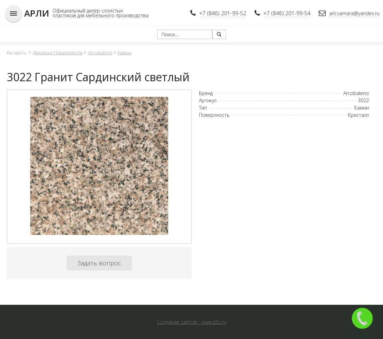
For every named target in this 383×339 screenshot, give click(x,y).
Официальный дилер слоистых (87, 10)
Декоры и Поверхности (58, 52)
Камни (124, 52)
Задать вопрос (99, 263)
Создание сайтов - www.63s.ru (191, 322)
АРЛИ (36, 13)
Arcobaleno (100, 52)
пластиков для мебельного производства (100, 15)
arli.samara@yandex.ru (354, 13)
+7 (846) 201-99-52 (222, 13)
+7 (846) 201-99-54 (287, 13)
